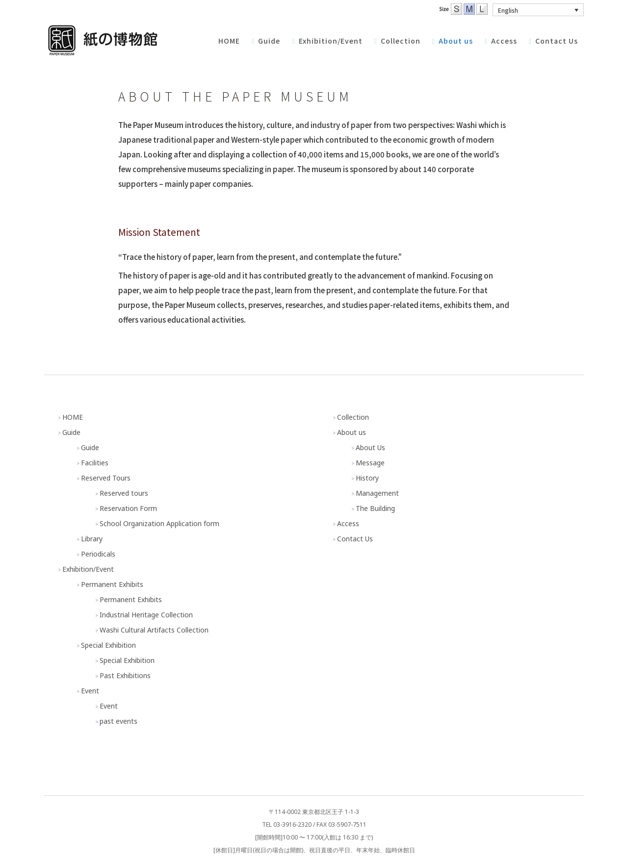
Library (92, 538)
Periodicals (98, 554)
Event (90, 690)
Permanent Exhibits (112, 584)
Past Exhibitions (125, 675)
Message (370, 462)
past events (118, 721)
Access (348, 523)
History (367, 478)
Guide (71, 432)
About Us (370, 447)
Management (377, 493)
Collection (353, 417)
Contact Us (355, 538)
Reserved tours (124, 493)
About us (351, 432)
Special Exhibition (108, 645)
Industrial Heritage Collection (146, 614)
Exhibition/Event (88, 569)
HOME (72, 417)
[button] (538, 9)
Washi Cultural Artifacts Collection (154, 630)
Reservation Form (128, 508)
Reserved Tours (106, 478)
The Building (375, 508)
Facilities (94, 462)
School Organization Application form (159, 523)
